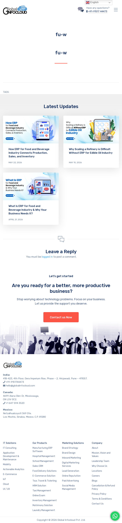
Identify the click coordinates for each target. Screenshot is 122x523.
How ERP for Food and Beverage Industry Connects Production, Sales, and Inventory (29, 153)
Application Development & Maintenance (11, 456)
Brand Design (68, 453)
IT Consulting (9, 448)
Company (97, 443)
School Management (43, 461)
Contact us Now (61, 317)
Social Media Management (69, 487)
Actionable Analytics (13, 469)
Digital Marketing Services (70, 464)
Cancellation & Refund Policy (103, 487)
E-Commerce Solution (44, 476)
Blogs (94, 480)
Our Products (40, 443)
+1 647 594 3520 (15, 403)
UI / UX (6, 489)
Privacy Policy (99, 494)
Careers (96, 476)
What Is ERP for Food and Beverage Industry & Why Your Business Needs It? (28, 210)
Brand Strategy (70, 448)
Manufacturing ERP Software (42, 450)
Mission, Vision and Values (101, 455)
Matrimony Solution (43, 505)
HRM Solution (39, 485)
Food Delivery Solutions (45, 471)
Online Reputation (71, 476)
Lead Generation (70, 471)
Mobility (7, 464)
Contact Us (98, 503)
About (95, 448)
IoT (4, 479)
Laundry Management (44, 510)
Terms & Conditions (102, 498)
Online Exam (39, 495)
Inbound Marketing (71, 457)
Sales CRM (38, 466)
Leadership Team (100, 461)
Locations (97, 471)
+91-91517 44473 (97, 11)
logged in (47, 256)
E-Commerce (10, 474)
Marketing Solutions (73, 443)
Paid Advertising (70, 480)
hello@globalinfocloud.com (20, 385)
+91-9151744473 (15, 382)
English (92, 2)
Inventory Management (45, 500)
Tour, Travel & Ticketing (45, 480)
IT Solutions (9, 443)
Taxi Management (42, 490)
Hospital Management (44, 456)
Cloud (6, 484)
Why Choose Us (99, 466)
